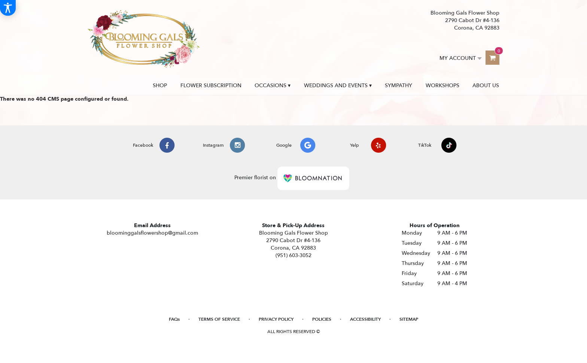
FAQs (174, 319)
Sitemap (408, 319)
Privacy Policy (276, 319)
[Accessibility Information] (8, 8)
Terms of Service (219, 319)
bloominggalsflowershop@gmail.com (152, 233)
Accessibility (365, 319)
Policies (321, 319)
